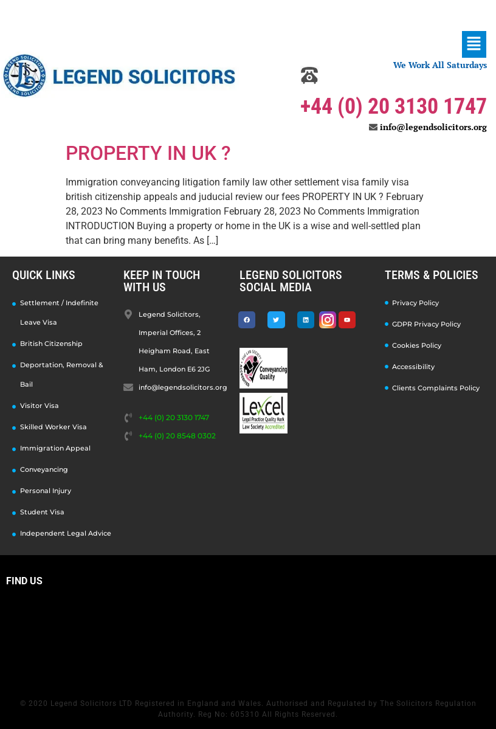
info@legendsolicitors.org (433, 127)
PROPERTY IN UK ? (148, 153)
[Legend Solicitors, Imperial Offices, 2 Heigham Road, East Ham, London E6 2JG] (248, 639)
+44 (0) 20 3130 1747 (393, 106)
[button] (474, 44)
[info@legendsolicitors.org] (373, 127)
